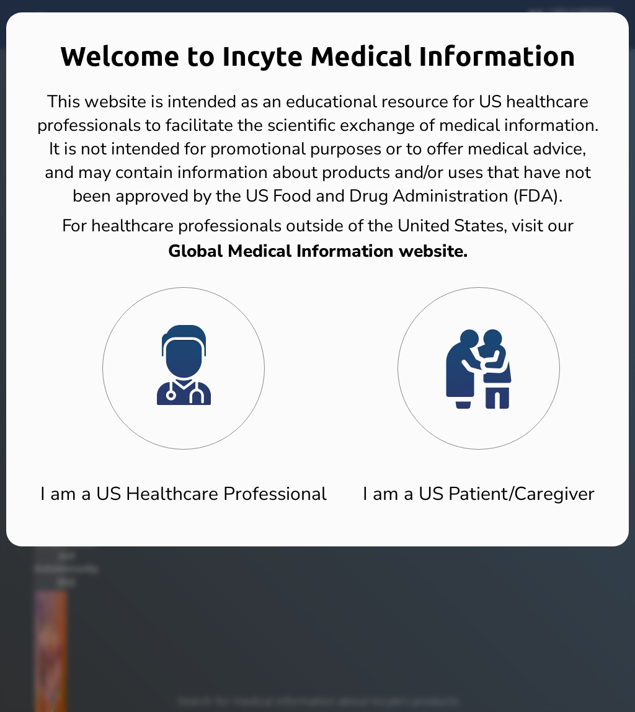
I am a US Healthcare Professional (183, 494)
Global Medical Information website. (318, 251)
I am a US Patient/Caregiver (479, 494)
